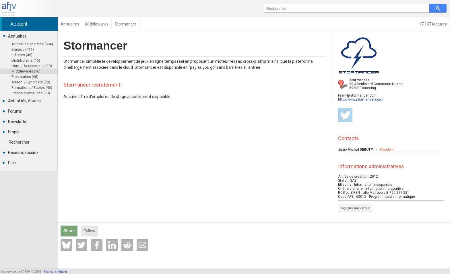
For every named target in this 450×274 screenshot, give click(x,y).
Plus (9, 163)
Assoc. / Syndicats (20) (30, 82)
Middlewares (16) (25, 71)
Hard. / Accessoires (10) (31, 66)
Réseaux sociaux (20, 152)
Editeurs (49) (21, 55)
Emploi (11, 132)
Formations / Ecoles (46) (31, 87)
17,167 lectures (433, 24)
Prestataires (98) (24, 77)
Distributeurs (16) (25, 60)
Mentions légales (56, 271)
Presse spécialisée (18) (30, 93)
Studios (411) (22, 49)
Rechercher (19, 142)
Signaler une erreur (355, 208)
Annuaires (15, 36)
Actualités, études (22, 101)
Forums (12, 111)
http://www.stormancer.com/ (361, 99)
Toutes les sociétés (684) (32, 44)
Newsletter (15, 121)
